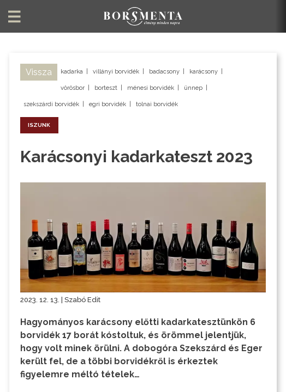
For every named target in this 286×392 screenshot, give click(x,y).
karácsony (203, 71)
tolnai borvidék (157, 104)
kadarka (72, 71)
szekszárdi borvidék (51, 104)
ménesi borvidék (150, 87)
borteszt (105, 87)
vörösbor (73, 87)
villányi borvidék (116, 71)
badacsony (164, 71)
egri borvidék (107, 104)
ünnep (193, 87)
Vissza (39, 72)
